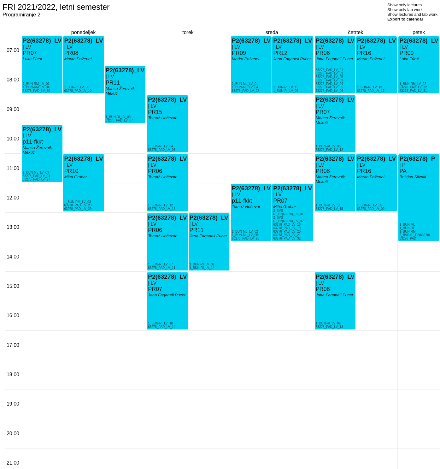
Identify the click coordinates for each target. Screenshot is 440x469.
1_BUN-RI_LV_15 (285, 87)
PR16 (364, 53)
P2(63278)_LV (42, 129)
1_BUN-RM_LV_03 (77, 202)
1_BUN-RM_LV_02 (412, 84)
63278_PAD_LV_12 (329, 149)
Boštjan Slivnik (412, 177)
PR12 (280, 53)
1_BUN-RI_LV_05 (369, 205)
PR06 (155, 171)
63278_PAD (407, 238)
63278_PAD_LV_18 (287, 224)
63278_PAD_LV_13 (329, 327)
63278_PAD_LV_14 (161, 327)
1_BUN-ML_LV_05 (245, 235)
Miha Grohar (75, 177)
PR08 (71, 53)
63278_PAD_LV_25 (329, 77)
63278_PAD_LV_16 (161, 209)
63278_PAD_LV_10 (77, 90)
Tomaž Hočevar (162, 177)
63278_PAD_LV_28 (245, 90)
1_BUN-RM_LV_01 (36, 84)
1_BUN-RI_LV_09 (328, 323)
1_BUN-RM (407, 231)
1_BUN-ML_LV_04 (245, 87)
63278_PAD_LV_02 (329, 73)
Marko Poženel (77, 58)
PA (403, 171)
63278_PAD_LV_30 (36, 90)
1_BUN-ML (407, 224)
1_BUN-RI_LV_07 (160, 264)
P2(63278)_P (417, 158)
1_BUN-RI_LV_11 (328, 205)
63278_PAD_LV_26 (245, 238)
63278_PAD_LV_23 (77, 205)
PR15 (155, 112)
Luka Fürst (32, 58)
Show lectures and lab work (412, 14)
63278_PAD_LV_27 (36, 179)
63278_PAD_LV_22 (413, 87)
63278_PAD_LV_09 (370, 209)
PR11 (113, 83)
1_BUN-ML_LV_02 (245, 231)
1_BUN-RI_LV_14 (202, 268)
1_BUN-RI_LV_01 (202, 264)
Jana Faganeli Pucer (166, 295)
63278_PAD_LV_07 (119, 120)
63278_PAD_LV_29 (77, 209)
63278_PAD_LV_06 (329, 90)
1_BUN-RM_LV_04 (36, 87)
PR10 (71, 171)
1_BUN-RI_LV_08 (328, 146)
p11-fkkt (33, 142)
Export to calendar (405, 19)
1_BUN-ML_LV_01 (245, 84)
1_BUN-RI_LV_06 (76, 87)
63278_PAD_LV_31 (413, 90)
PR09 (239, 53)
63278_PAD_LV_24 (36, 176)
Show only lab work (405, 9)
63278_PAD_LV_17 (370, 90)
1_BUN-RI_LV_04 (160, 146)
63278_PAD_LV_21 (287, 235)
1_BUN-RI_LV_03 (118, 117)
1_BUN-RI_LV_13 (369, 87)
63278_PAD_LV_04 (329, 84)
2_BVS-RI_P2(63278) (414, 235)
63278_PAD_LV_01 (329, 70)
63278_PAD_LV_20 (287, 231)
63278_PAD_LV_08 (161, 149)
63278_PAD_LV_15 (329, 209)
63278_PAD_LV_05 (329, 87)
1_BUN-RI (406, 228)
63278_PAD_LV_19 (287, 228)
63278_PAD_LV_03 (329, 80)
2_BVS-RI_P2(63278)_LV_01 (288, 212)
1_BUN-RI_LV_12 (160, 205)
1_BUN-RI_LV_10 (160, 323)
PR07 (30, 53)
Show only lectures (404, 5)
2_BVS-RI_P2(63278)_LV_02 (288, 219)
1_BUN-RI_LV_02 (285, 90)
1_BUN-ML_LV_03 (36, 172)
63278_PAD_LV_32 (287, 238)
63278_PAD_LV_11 (161, 268)
